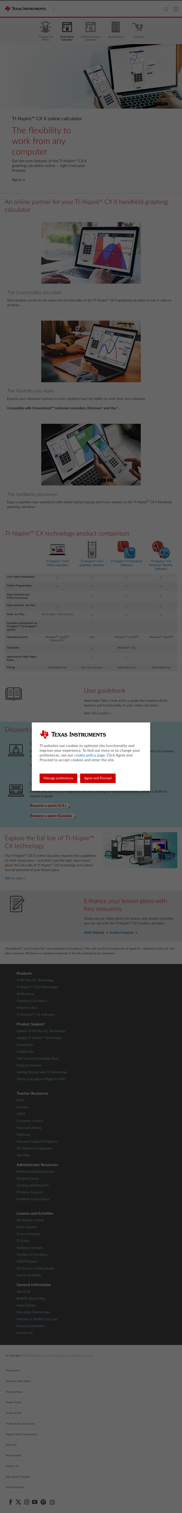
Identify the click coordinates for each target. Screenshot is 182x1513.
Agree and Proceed (98, 778)
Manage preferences (58, 778)
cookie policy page (89, 755)
